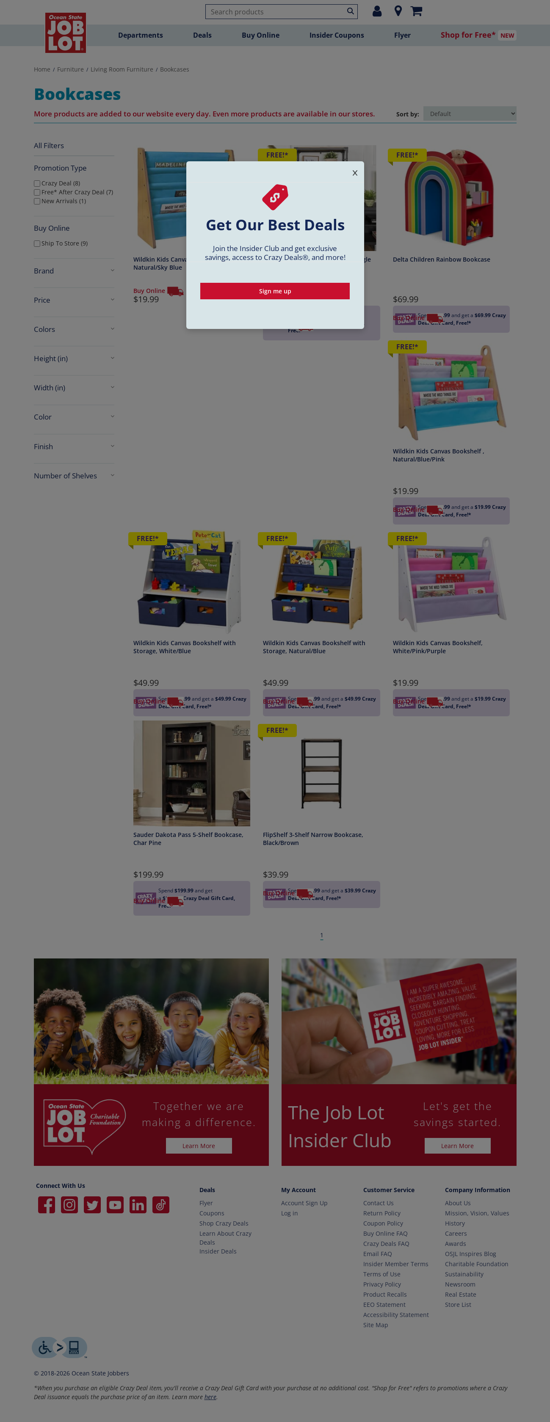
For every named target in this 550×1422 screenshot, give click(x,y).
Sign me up (275, 291)
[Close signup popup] (355, 171)
